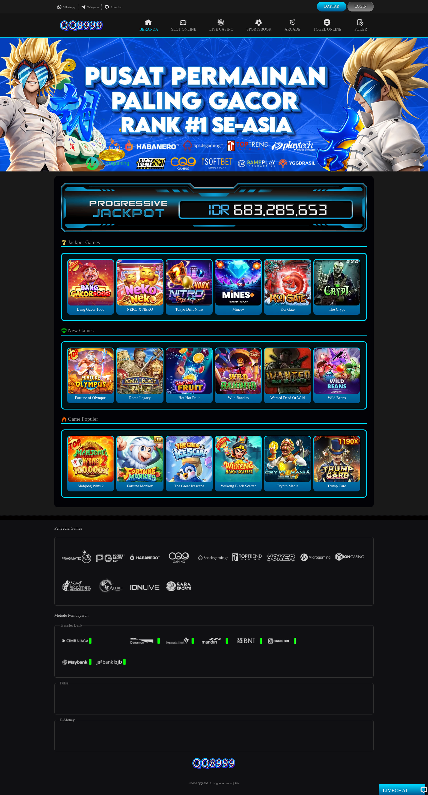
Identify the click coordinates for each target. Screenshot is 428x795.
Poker (361, 25)
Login (361, 6)
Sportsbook (258, 25)
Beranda (148, 25)
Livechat (113, 7)
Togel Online (327, 25)
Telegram (90, 7)
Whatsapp (66, 7)
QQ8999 (203, 783)
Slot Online (183, 25)
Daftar (331, 6)
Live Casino (221, 25)
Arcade (293, 25)
